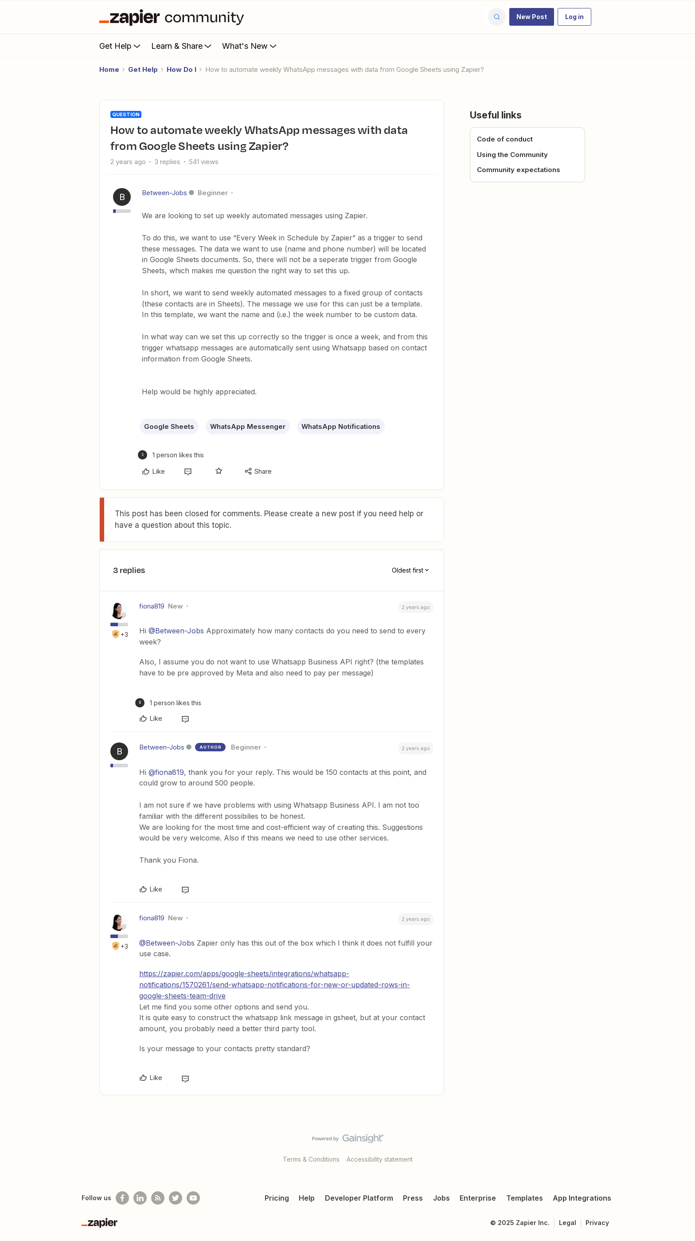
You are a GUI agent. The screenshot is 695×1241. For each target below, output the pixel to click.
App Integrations (582, 1198)
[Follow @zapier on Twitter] (175, 1198)
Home (109, 69)
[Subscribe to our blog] (157, 1198)
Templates (524, 1198)
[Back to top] (677, 1146)
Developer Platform (359, 1198)
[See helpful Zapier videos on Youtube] (193, 1198)
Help (307, 1198)
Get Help (120, 45)
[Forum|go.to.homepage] (173, 17)
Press (413, 1198)
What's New (250, 45)
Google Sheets (169, 426)
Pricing (277, 1198)
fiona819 (151, 606)
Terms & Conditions (311, 1159)
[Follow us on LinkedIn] (140, 1198)
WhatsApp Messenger (247, 426)
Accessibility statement (380, 1159)
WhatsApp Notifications (340, 426)
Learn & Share (182, 45)
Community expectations (518, 169)
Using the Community (512, 154)
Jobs (441, 1198)
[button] (531, 17)
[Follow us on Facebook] (122, 1198)
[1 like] (171, 454)
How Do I (181, 69)
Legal (567, 1222)
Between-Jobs (164, 193)
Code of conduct (505, 139)
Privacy (597, 1222)
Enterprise (478, 1198)
